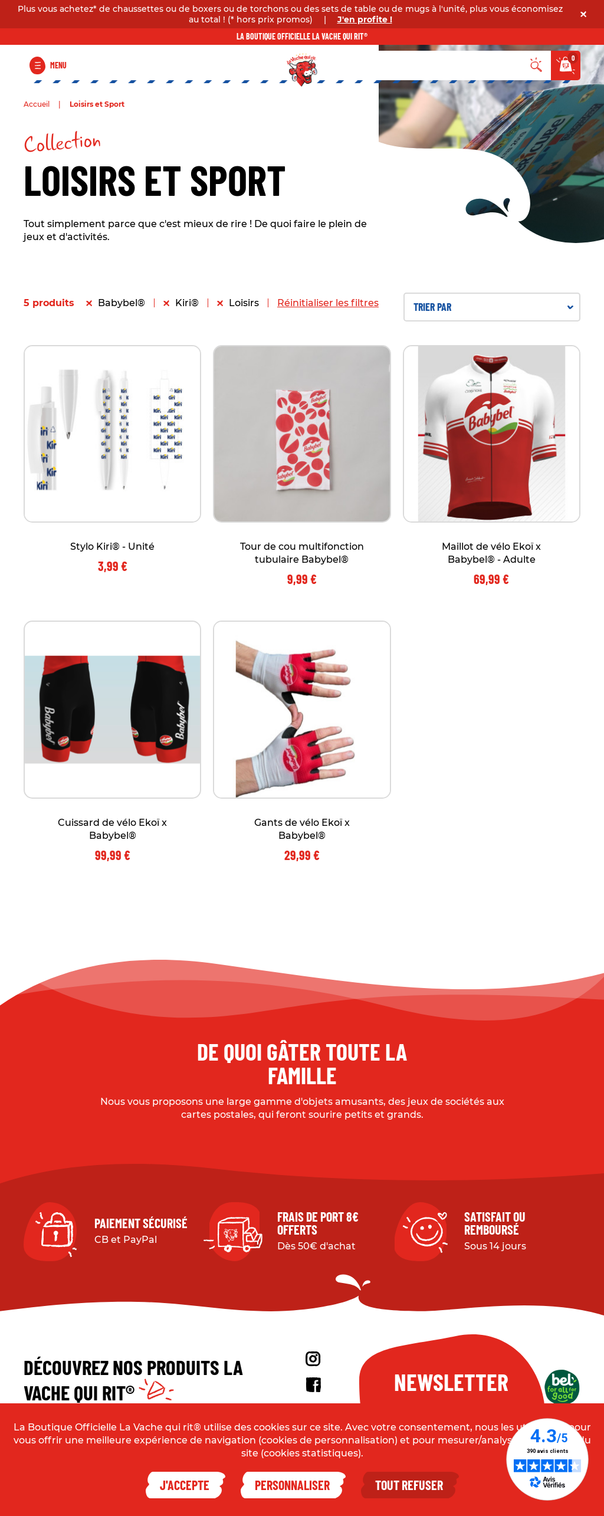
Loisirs (244, 303)
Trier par (493, 306)
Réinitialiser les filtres (328, 303)
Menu (58, 65)
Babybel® (121, 303)
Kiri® (187, 303)
